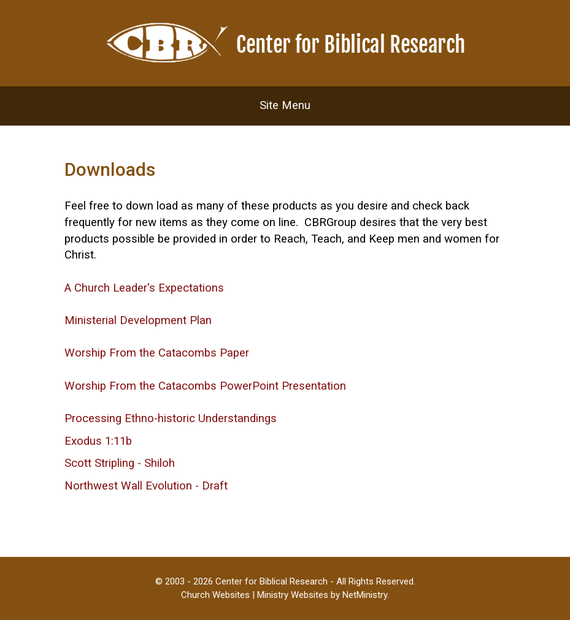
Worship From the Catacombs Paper (156, 353)
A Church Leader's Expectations (144, 288)
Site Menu (285, 105)
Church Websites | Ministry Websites (256, 594)
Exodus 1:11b (98, 441)
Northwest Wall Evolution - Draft (146, 486)
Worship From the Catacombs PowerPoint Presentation (205, 386)
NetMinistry (364, 594)
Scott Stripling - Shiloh (119, 463)
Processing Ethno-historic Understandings (170, 418)
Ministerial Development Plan (138, 320)
